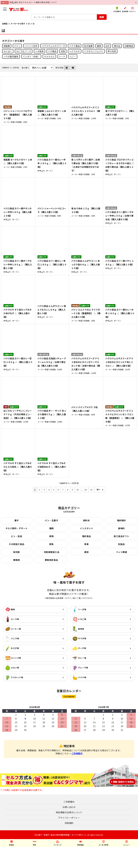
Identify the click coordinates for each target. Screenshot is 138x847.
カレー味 (82, 657)
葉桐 (99, 45)
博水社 (117, 45)
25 (91, 489)
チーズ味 (82, 648)
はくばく (7, 51)
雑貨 (86, 552)
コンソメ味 (16, 657)
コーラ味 (15, 619)
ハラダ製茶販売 (10, 56)
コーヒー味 (16, 628)
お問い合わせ (69, 807)
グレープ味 (83, 667)
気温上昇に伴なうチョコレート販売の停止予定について (33, 2)
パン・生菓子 (51, 520)
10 (78, 489)
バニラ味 (15, 638)
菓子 (16, 520)
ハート (62, 56)
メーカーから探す (17, 23)
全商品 (5, 23)
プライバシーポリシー (69, 817)
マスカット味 (17, 677)
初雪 (63, 51)
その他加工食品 (16, 544)
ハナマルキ (74, 51)
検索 (101, 17)
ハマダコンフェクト (93, 51)
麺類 (51, 528)
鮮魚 (51, 544)
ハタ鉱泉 (39, 51)
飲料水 (86, 520)
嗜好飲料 (121, 520)
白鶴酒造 (128, 45)
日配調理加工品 (51, 552)
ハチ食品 (52, 51)
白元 (107, 45)
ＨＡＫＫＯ (49, 56)
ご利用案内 (77, 753)
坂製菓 (6, 45)
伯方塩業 (88, 45)
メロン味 (15, 667)
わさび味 (15, 648)
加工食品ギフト (121, 536)
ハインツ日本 (31, 45)
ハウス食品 (74, 45)
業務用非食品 (51, 559)
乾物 (51, 536)
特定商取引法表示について (69, 812)
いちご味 (82, 619)
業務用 (16, 559)
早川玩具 (111, 51)
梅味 (13, 609)
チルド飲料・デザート (17, 528)
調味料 (121, 528)
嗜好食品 (86, 536)
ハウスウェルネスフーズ (53, 45)
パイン (17, 45)
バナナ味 (82, 677)
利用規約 (69, 823)
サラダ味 (82, 638)
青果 (86, 544)
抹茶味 (81, 628)
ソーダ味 (82, 609)
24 (85, 489)
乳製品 (121, 544)
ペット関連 (121, 552)
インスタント (86, 528)
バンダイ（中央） (31, 56)
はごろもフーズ (23, 51)
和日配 (16, 552)
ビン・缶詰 (16, 536)
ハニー (73, 56)
